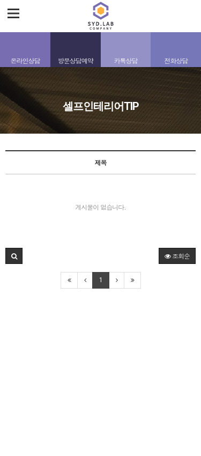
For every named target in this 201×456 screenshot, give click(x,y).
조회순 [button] (177, 255)
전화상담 (176, 60)
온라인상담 (25, 60)
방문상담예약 (75, 60)
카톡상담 (125, 60)
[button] (14, 256)
